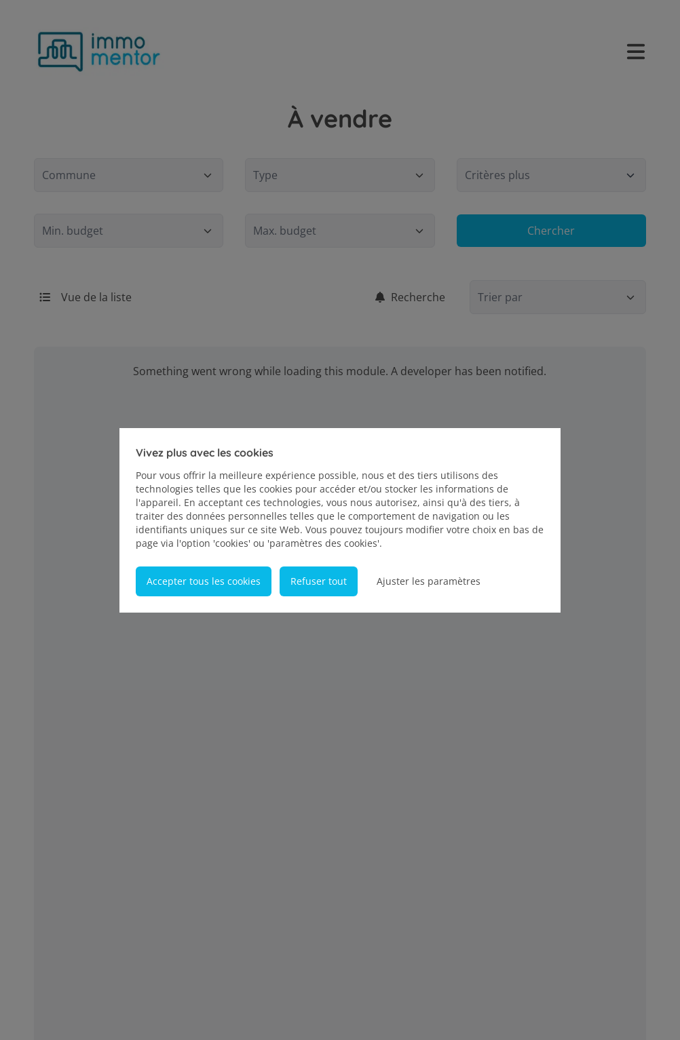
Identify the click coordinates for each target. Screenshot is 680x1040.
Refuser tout (318, 581)
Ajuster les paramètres (428, 581)
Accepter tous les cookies (204, 581)
